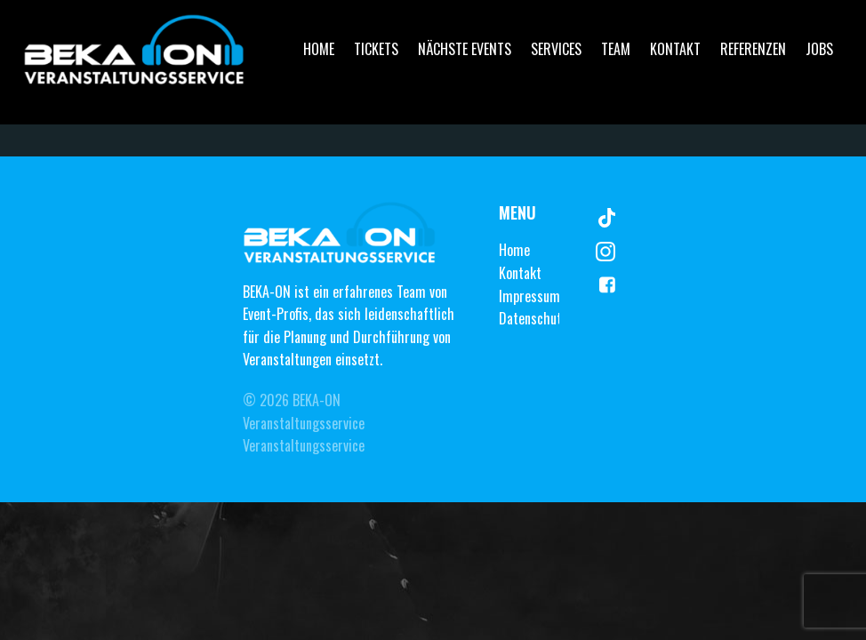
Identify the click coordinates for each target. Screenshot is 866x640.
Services (556, 49)
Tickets (376, 49)
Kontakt (675, 49)
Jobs (819, 49)
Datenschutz (533, 318)
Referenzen (753, 49)
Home (318, 49)
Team (615, 49)
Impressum (529, 296)
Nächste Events (464, 49)
